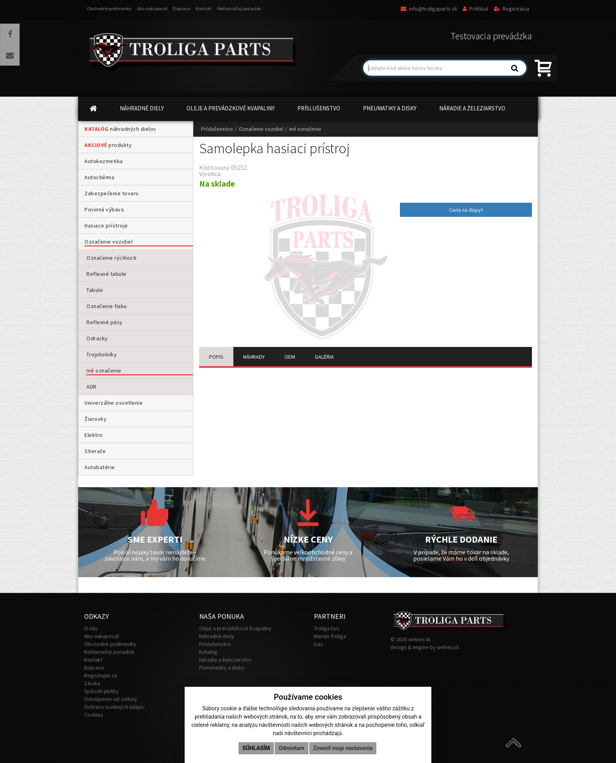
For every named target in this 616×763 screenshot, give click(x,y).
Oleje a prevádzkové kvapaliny (235, 628)
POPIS (216, 356)
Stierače (95, 451)
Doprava (181, 8)
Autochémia (99, 177)
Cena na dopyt (466, 209)
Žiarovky (95, 418)
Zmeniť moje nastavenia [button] (342, 748)
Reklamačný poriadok (239, 8)
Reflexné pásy (104, 322)
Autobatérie (99, 467)
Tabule (94, 289)
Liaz (318, 643)
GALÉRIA (324, 356)
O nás (90, 628)
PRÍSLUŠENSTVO (318, 108)
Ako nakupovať (152, 8)
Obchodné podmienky (109, 8)
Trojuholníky (101, 354)
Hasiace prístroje (106, 225)
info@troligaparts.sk (429, 8)
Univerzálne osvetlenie (113, 402)
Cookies (93, 714)
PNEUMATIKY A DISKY (389, 108)
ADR (91, 386)
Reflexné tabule (106, 273)
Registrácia (511, 8)
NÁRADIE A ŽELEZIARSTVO (472, 108)
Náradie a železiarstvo (225, 659)
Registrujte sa (100, 675)
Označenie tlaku (106, 306)
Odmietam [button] (291, 748)
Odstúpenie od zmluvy (110, 698)
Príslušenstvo (217, 128)
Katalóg (208, 651)
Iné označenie (103, 370)
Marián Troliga (330, 636)
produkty (108, 145)
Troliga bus (326, 628)
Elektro (93, 434)
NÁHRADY (254, 356)
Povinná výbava (104, 209)
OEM (289, 356)
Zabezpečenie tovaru (111, 193)
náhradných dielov (120, 128)
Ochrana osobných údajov (114, 706)
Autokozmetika (103, 161)
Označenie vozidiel (108, 241)
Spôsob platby (101, 691)
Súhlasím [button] (256, 748)
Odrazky (97, 338)
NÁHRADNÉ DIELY (142, 108)
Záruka (92, 683)
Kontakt (204, 8)
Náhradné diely (216, 636)
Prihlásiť (475, 8)
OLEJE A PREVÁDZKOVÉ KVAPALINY (231, 108)
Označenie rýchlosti (111, 257)
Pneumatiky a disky (221, 667)
